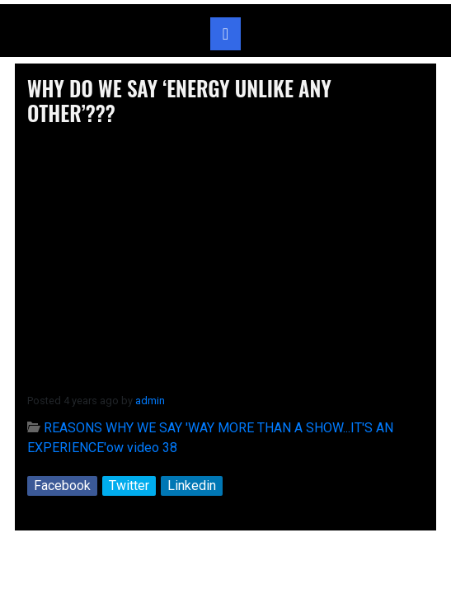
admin (150, 400)
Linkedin (191, 485)
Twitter (129, 485)
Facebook (62, 485)
